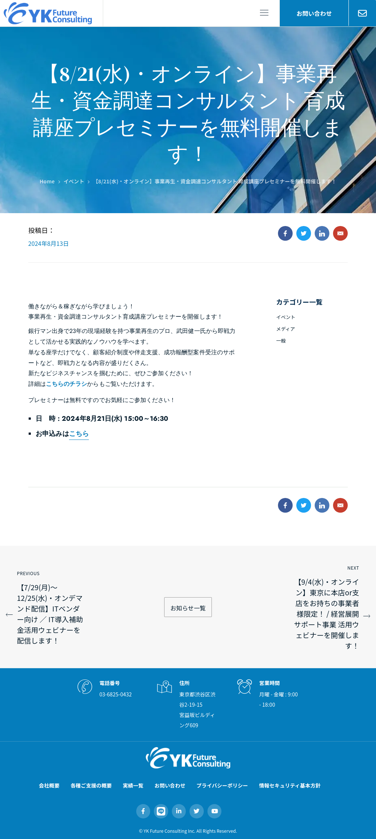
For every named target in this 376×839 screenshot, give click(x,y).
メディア (285, 328)
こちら (79, 433)
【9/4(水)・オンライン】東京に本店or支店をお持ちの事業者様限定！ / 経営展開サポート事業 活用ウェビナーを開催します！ (326, 614)
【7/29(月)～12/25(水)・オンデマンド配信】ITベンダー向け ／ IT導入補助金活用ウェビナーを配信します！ (50, 614)
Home (47, 181)
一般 (281, 340)
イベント (74, 181)
